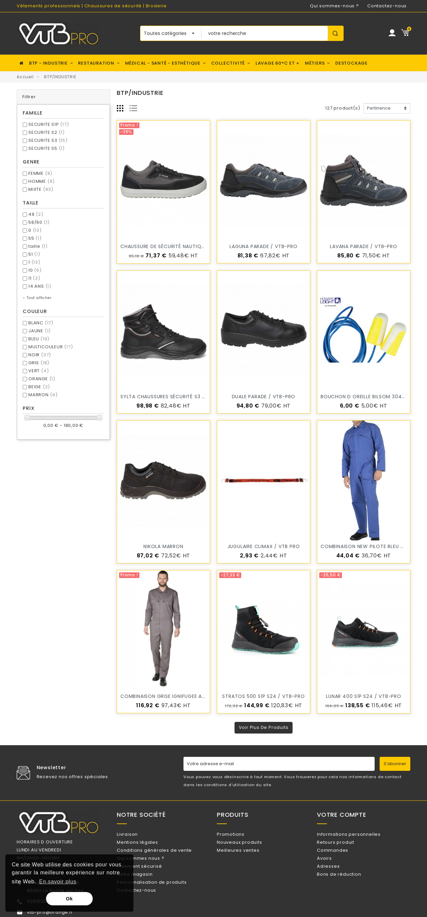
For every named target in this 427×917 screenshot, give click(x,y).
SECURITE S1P (48, 124)
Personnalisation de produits (160, 899)
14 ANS (39, 286)
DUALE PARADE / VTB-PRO (264, 396)
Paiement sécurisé (148, 877)
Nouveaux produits (248, 845)
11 (34, 278)
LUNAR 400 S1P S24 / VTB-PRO (363, 696)
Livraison (136, 834)
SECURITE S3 (48, 140)
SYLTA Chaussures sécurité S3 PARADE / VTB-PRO (184, 396)
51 (34, 254)
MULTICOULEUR (50, 347)
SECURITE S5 (46, 148)
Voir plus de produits (264, 727)
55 (35, 238)
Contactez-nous (387, 6)
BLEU (38, 339)
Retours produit (344, 845)
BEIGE (39, 387)
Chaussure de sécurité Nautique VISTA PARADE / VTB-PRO (195, 246)
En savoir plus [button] (57, 881)
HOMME (41, 181)
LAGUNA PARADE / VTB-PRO (263, 246)
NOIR (39, 355)
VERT (38, 371)
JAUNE (39, 331)
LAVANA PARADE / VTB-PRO (363, 246)
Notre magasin (143, 888)
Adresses (337, 877)
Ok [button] (69, 898)
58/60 (39, 222)
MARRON (43, 395)
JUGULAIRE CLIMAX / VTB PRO (264, 546)
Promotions (239, 834)
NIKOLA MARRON (163, 546)
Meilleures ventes (247, 856)
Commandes (341, 856)
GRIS (38, 363)
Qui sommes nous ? (149, 866)
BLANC (40, 323)
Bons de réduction (347, 888)
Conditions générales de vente (163, 856)
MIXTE (40, 189)
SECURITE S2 (46, 132)
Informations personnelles (357, 834)
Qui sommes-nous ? (334, 6)
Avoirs (333, 866)
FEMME (40, 173)
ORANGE (41, 379)
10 (35, 270)
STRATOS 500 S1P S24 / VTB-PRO (263, 696)
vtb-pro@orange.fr (50, 912)
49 (35, 214)
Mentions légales (146, 845)
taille (38, 246)
